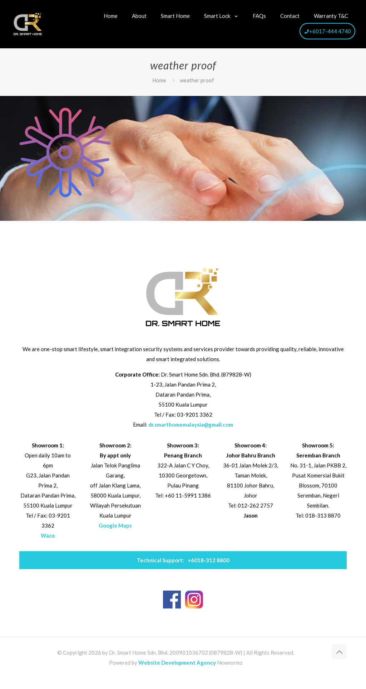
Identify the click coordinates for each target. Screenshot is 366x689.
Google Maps (115, 525)
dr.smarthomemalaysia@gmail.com (190, 424)
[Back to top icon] (339, 651)
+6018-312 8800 (183, 560)
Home (159, 80)
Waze (48, 535)
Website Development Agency (177, 662)
